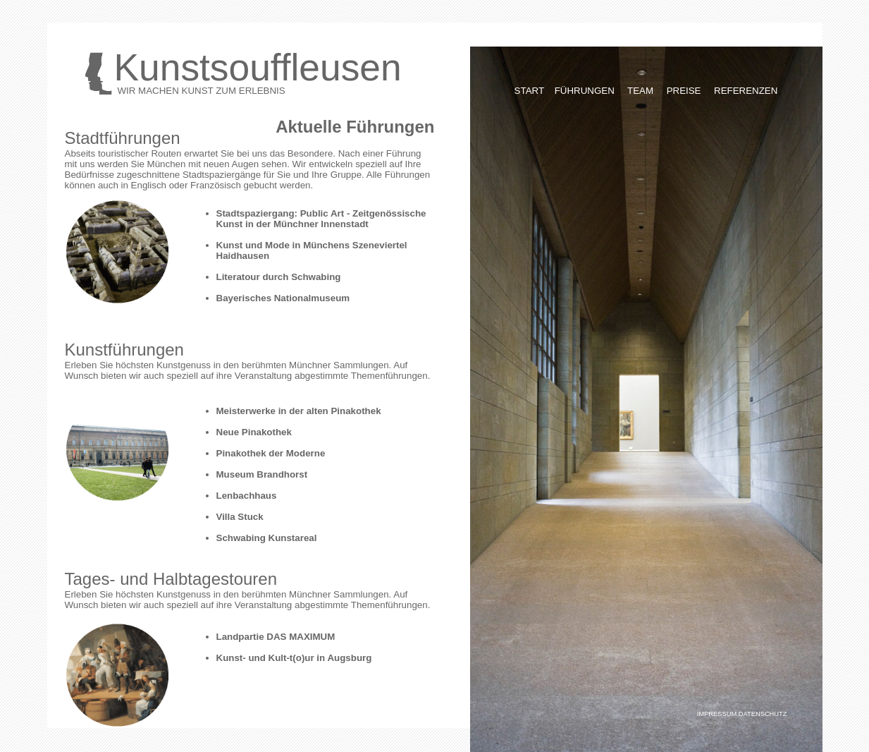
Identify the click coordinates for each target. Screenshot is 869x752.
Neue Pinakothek (254, 432)
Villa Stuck (240, 516)
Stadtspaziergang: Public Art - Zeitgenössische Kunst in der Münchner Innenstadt (321, 218)
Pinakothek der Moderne (271, 453)
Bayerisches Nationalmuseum (283, 298)
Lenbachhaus (246, 495)
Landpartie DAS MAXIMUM (275, 636)
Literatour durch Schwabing (278, 277)
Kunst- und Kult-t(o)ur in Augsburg (294, 658)
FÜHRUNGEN (585, 90)
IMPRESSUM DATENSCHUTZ (742, 713)
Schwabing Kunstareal (266, 538)
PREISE (685, 90)
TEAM (640, 90)
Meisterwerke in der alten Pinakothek (298, 411)
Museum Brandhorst (262, 474)
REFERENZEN (745, 90)
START (529, 90)
